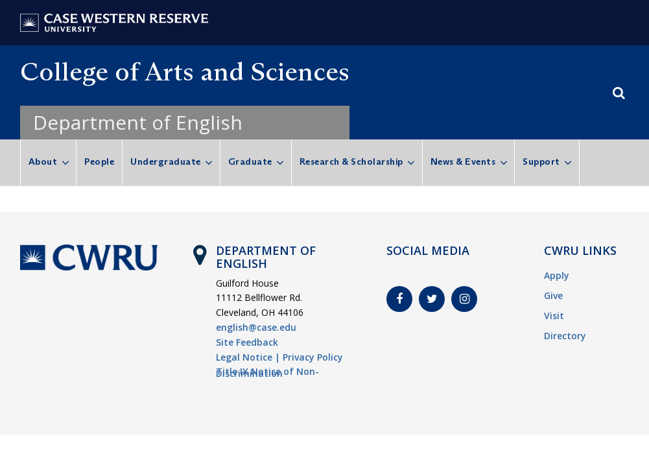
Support (541, 161)
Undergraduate (165, 161)
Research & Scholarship (351, 161)
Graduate (250, 161)
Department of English (137, 122)
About (43, 161)
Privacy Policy (313, 357)
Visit (554, 315)
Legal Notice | (248, 357)
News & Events (463, 161)
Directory (565, 335)
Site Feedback (247, 342)
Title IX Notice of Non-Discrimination (267, 372)
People (99, 161)
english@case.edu (256, 327)
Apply (556, 275)
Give (553, 295)
